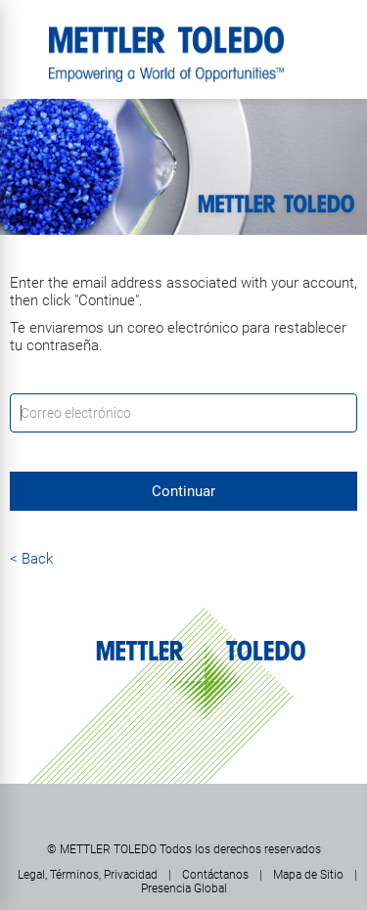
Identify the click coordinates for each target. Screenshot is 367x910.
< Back (31, 559)
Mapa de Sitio (308, 875)
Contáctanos (215, 875)
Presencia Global (184, 888)
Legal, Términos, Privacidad (88, 875)
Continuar (183, 491)
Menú (24, 34)
